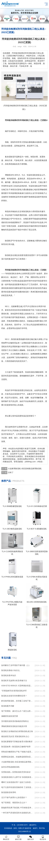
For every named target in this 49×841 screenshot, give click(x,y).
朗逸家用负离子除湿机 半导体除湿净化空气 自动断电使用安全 (17, 808)
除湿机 (26, 211)
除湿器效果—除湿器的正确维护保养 (16, 747)
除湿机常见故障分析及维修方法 (14, 680)
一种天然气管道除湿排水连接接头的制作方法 (17, 813)
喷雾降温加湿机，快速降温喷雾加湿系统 (17, 757)
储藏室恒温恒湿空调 (9, 716)
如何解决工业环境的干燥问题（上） (16, 665)
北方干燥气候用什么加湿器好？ (14, 797)
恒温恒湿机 (31, 175)
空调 (19, 314)
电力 (21, 190)
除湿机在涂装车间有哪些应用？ (14, 696)
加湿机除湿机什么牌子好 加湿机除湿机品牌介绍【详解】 (17, 777)
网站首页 (6, 837)
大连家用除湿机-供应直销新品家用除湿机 (25, 468)
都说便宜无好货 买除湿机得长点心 (15, 736)
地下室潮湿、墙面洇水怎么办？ (14, 802)
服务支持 (31, 837)
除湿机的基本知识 (8, 675)
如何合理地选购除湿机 (10, 767)
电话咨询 (43, 837)
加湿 (8, 157)
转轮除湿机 (10, 273)
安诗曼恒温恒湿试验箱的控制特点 (15, 721)
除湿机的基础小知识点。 (11, 670)
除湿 (12, 157)
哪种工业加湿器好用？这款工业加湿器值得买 (17, 782)
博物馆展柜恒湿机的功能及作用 (14, 726)
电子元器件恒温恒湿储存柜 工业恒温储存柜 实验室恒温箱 (17, 787)
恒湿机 (31, 372)
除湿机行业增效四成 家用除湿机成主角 (17, 731)
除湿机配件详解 (7, 706)
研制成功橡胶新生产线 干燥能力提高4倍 (17, 752)
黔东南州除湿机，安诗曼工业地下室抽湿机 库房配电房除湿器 (17, 701)
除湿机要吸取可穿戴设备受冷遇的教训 (16, 741)
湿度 (40, 160)
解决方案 (18, 837)
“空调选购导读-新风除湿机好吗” (14, 691)
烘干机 (31, 310)
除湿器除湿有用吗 (8, 792)
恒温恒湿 (32, 186)
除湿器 (28, 343)
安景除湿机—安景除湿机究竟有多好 (16, 772)
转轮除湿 (6, 288)
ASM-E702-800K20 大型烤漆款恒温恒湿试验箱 (17, 686)
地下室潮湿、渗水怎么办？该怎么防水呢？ (17, 711)
